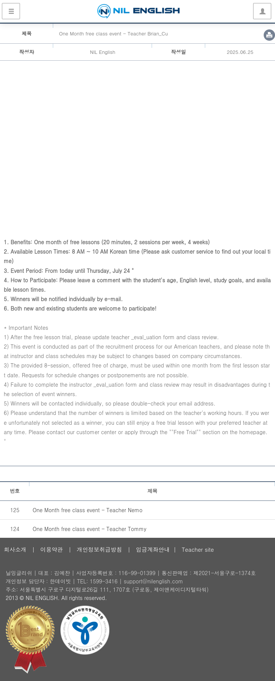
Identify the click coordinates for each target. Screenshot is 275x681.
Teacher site (198, 549)
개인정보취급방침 (99, 549)
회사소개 (15, 549)
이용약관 (51, 549)
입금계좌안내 (153, 549)
